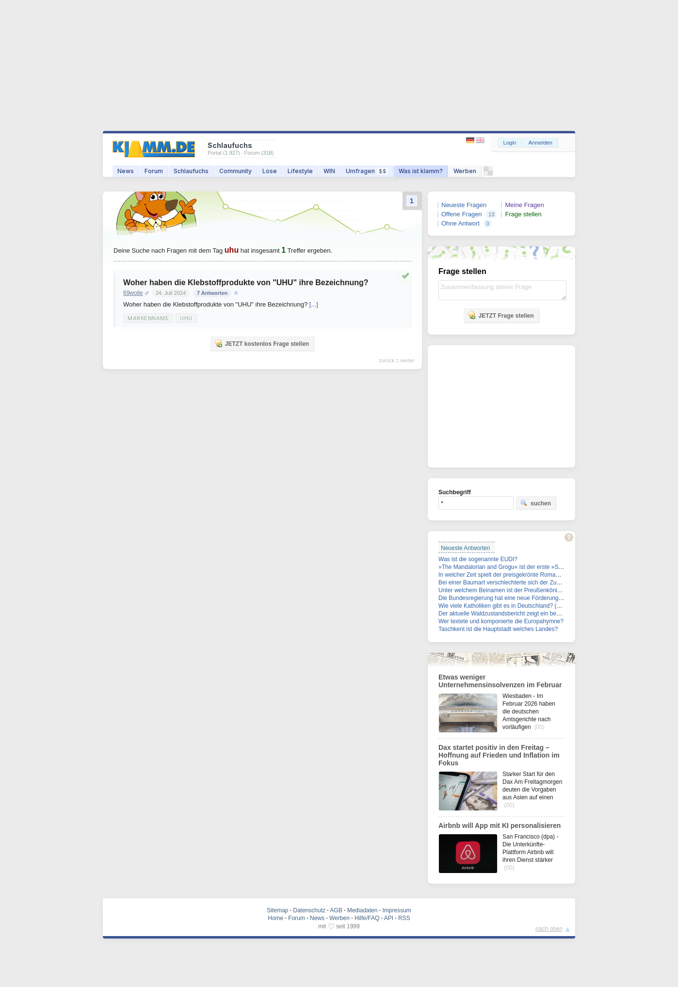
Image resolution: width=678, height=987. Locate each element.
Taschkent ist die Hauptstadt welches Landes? (498, 629)
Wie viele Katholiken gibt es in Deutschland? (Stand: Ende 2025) (521, 605)
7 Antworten (212, 293)
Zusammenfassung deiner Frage (502, 290)
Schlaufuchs (191, 171)
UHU (186, 318)
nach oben (549, 928)
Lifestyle (300, 171)
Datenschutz (309, 910)
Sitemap (277, 910)
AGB (336, 910)
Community (235, 171)
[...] (313, 304)
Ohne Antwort (460, 223)
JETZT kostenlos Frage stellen (261, 343)
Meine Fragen (524, 205)
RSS (404, 918)
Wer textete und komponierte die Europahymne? (501, 621)
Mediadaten (362, 910)
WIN (329, 171)
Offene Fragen (461, 214)
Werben (464, 171)
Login (510, 143)
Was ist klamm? (421, 171)
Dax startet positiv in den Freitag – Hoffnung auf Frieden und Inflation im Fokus (499, 755)
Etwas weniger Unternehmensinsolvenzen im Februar (500, 681)
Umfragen (367, 171)
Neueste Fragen (463, 205)
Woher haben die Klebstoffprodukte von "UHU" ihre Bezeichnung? (246, 282)
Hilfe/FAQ (367, 918)
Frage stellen (523, 214)
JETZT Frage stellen (500, 315)
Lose (269, 171)
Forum (154, 171)
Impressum (396, 910)
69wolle (133, 293)
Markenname (148, 318)
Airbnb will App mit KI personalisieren (499, 825)
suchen (535, 503)
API (388, 918)
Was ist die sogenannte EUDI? (477, 559)
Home (275, 918)
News (125, 171)
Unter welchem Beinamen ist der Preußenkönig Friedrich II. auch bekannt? (534, 590)
